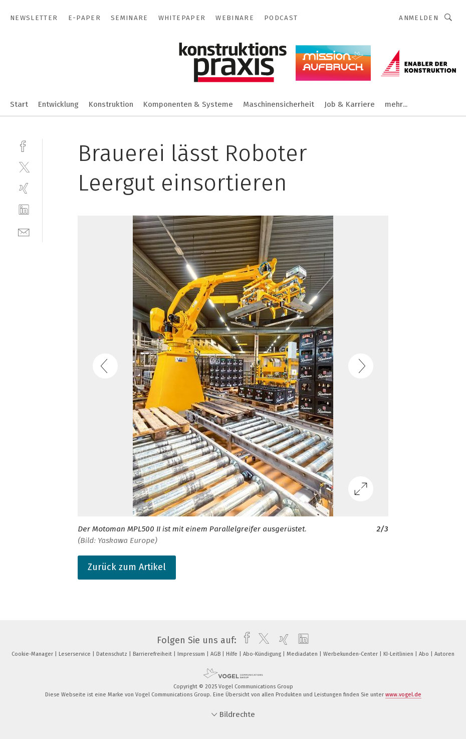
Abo (424, 654)
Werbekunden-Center (351, 654)
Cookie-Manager (33, 654)
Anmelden (418, 18)
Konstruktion (111, 104)
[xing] (24, 188)
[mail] (24, 231)
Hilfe (232, 654)
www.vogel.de (403, 694)
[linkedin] (24, 210)
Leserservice (75, 654)
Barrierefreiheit (153, 654)
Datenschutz (112, 654)
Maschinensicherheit (278, 104)
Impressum (191, 654)
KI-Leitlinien (399, 654)
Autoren (444, 654)
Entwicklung (58, 104)
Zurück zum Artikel (127, 567)
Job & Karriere (349, 104)
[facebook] (24, 145)
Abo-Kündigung (263, 654)
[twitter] (24, 166)
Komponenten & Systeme (188, 104)
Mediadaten (303, 654)
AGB (216, 654)
